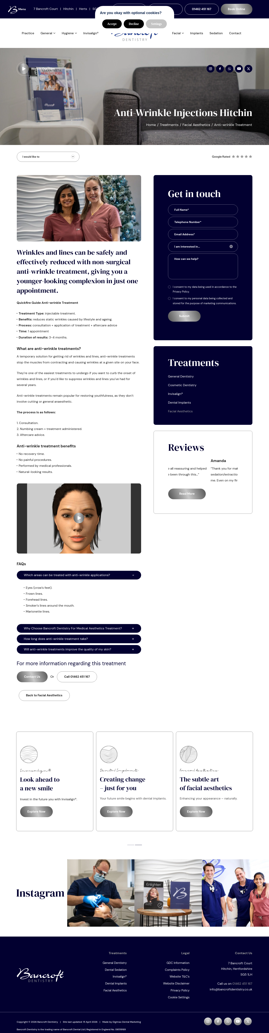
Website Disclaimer (176, 986)
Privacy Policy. (181, 294)
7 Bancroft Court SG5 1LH (228, 971)
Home (151, 127)
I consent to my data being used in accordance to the (205, 292)
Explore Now (36, 814)
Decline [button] (134, 24)
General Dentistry (181, 379)
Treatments (169, 127)
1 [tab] (130, 847)
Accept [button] (112, 24)
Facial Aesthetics (196, 127)
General (46, 34)
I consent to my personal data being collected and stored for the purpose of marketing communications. (204, 303)
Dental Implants (179, 405)
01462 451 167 (201, 9)
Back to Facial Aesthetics (44, 698)
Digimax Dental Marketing (127, 1024)
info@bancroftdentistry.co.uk (231, 992)
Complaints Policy (177, 972)
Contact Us (32, 679)
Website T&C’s (179, 979)
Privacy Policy (180, 993)
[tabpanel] (54, 784)
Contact (235, 34)
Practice (28, 34)
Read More (187, 496)
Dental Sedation (116, 972)
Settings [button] (156, 24)
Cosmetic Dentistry (182, 388)
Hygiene (68, 34)
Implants (196, 34)
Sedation (216, 34)
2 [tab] (138, 847)
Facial (176, 34)
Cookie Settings (179, 1000)
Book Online (236, 9)
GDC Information (178, 965)
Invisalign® (90, 34)
